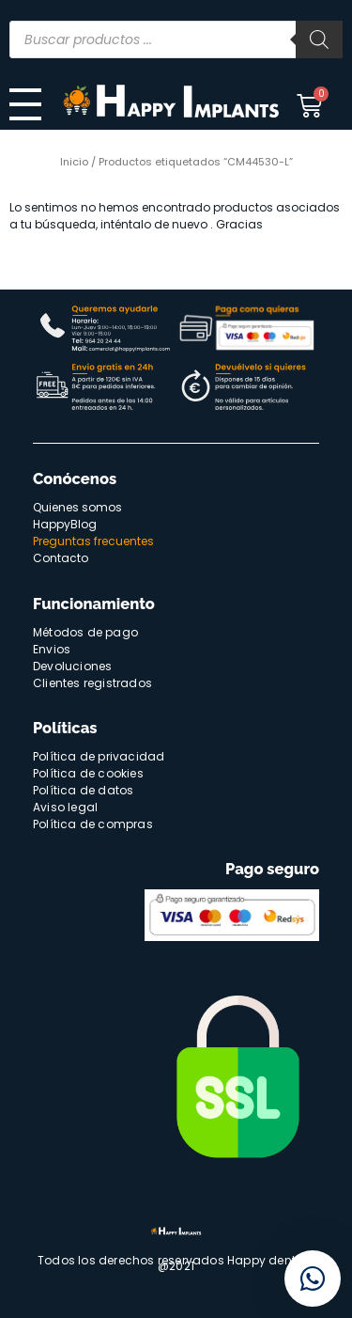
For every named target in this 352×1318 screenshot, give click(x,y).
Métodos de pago (85, 632)
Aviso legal (65, 807)
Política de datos (83, 790)
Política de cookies (88, 773)
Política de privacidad (98, 756)
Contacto (60, 558)
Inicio (74, 161)
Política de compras (93, 824)
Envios (51, 649)
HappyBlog (65, 524)
